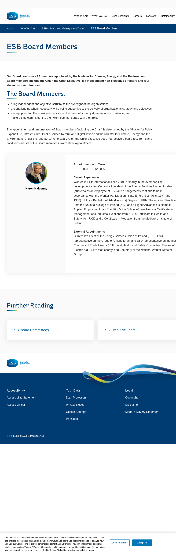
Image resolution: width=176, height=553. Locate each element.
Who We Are (28, 28)
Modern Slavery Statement (142, 411)
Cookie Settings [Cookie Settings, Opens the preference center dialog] (120, 544)
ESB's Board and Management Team (63, 28)
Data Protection (76, 397)
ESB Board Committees (30, 330)
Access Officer (16, 404)
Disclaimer (132, 404)
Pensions (72, 418)
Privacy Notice (75, 404)
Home (10, 28)
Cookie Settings (76, 411)
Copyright (131, 397)
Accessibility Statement (21, 397)
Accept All (142, 544)
